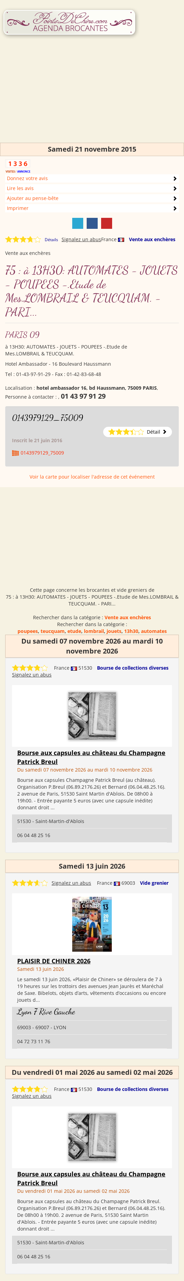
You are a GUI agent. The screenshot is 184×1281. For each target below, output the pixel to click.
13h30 (131, 631)
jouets (114, 631)
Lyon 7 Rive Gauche (46, 1011)
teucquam (53, 631)
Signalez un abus (81, 239)
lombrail (94, 631)
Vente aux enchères (152, 239)
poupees (28, 631)
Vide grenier (154, 883)
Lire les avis (20, 188)
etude (74, 631)
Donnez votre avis (27, 178)
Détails (51, 240)
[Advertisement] (92, 95)
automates (154, 631)
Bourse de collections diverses (133, 668)
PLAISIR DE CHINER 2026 (53, 961)
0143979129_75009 (47, 418)
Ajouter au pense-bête (32, 198)
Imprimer (18, 208)
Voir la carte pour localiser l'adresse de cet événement (92, 476)
